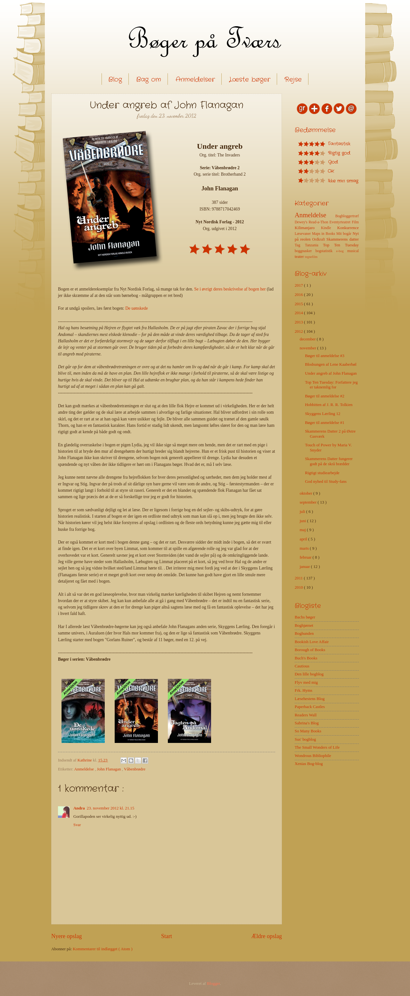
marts (304, 548)
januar (305, 566)
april (303, 539)
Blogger (213, 983)
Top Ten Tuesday (341, 245)
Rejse (293, 79)
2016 (299, 294)
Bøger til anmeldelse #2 (324, 396)
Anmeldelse (84, 769)
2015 (299, 304)
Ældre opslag (266, 936)
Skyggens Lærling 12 (322, 413)
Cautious (302, 666)
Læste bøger (249, 79)
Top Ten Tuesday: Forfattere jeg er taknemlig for (331, 384)
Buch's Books (306, 658)
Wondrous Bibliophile (313, 755)
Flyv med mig (306, 682)
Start (166, 936)
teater (300, 256)
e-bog (341, 251)
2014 (299, 313)
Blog (115, 79)
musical (353, 251)
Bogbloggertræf (347, 216)
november (308, 348)
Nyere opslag (66, 936)
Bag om (148, 79)
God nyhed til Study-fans (326, 481)
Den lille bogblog (309, 674)
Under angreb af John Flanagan (331, 373)
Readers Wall (305, 715)
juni (303, 521)
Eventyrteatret (341, 222)
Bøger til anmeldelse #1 (324, 422)
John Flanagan (109, 769)
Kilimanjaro (308, 228)
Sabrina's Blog (307, 723)
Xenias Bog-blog (309, 763)
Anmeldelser (195, 79)
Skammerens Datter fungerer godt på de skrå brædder (329, 461)
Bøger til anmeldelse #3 (324, 356)
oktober (306, 493)
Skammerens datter (342, 239)
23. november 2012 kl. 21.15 (110, 808)
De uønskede (136, 308)
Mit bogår (344, 234)
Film (355, 222)
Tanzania (314, 245)
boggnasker (305, 251)
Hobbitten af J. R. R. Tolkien (328, 404)
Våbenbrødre (134, 769)
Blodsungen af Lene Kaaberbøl (331, 364)
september (308, 502)
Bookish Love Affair (312, 642)
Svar (77, 825)
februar (305, 557)
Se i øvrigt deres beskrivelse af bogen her (230, 289)
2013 (299, 322)
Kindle (329, 228)
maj (303, 530)
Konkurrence (348, 228)
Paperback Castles (310, 707)
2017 (299, 285)
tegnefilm (311, 257)
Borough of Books (310, 650)
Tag (300, 245)
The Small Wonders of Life (317, 747)
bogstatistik (326, 251)
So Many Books (308, 731)
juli (302, 511)
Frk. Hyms (303, 690)
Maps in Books (324, 234)
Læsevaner (303, 234)
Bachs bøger (305, 617)
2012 (299, 331)
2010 (299, 587)
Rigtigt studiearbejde (322, 473)
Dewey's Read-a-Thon (312, 222)
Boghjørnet (304, 625)
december (307, 339)
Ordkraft (319, 239)
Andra (79, 808)
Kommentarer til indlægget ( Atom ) (102, 949)
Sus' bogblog (305, 739)
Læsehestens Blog (309, 699)
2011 (299, 578)
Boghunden (304, 633)
